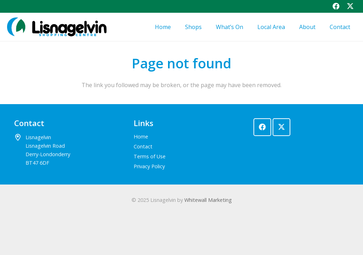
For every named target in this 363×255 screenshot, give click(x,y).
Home (141, 136)
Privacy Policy (149, 166)
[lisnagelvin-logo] (56, 27)
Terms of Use (150, 156)
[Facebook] (262, 127)
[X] (281, 127)
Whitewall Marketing (208, 200)
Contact (143, 146)
